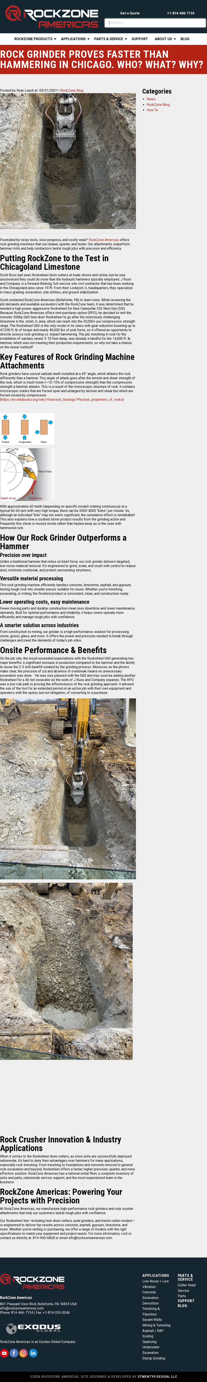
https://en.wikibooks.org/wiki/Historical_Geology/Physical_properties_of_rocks (62, 399)
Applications (73, 39)
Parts (182, 1296)
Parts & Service (108, 39)
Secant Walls (152, 1320)
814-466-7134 (22, 1313)
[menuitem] (34, 39)
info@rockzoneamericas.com (22, 1308)
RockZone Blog (71, 90)
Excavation (150, 1298)
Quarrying (149, 1342)
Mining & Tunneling (156, 1325)
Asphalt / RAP (153, 1331)
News (151, 99)
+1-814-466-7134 (180, 13)
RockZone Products (33, 39)
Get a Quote (130, 13)
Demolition (150, 1303)
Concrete (149, 1292)
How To (152, 110)
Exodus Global (50, 1342)
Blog (185, 39)
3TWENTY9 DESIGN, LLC (157, 1377)
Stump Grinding (153, 1358)
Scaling (147, 1336)
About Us (163, 39)
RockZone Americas (104, 240)
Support (140, 39)
